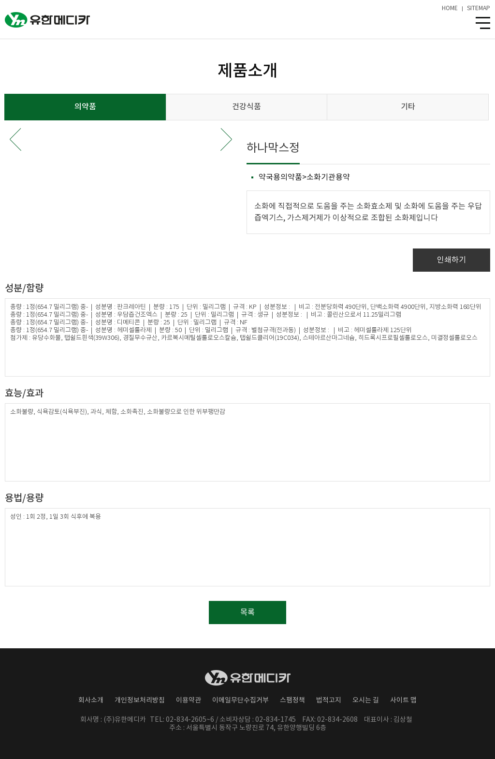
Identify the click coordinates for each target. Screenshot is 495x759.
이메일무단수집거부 (240, 700)
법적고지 (328, 700)
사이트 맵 (403, 700)
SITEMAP (478, 9)
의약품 (85, 106)
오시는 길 (365, 700)
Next (226, 139)
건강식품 (246, 106)
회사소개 (90, 700)
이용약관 (188, 700)
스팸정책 (292, 700)
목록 (247, 612)
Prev (15, 139)
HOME (450, 9)
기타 (408, 106)
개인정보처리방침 (140, 700)
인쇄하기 (451, 260)
